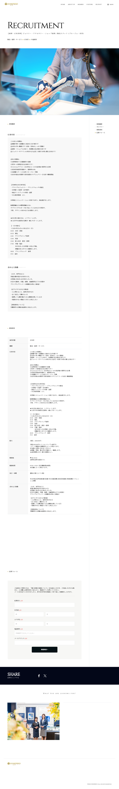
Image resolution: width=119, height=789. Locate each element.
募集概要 (99, 124)
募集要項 (99, 130)
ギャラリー (100, 127)
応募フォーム (101, 133)
